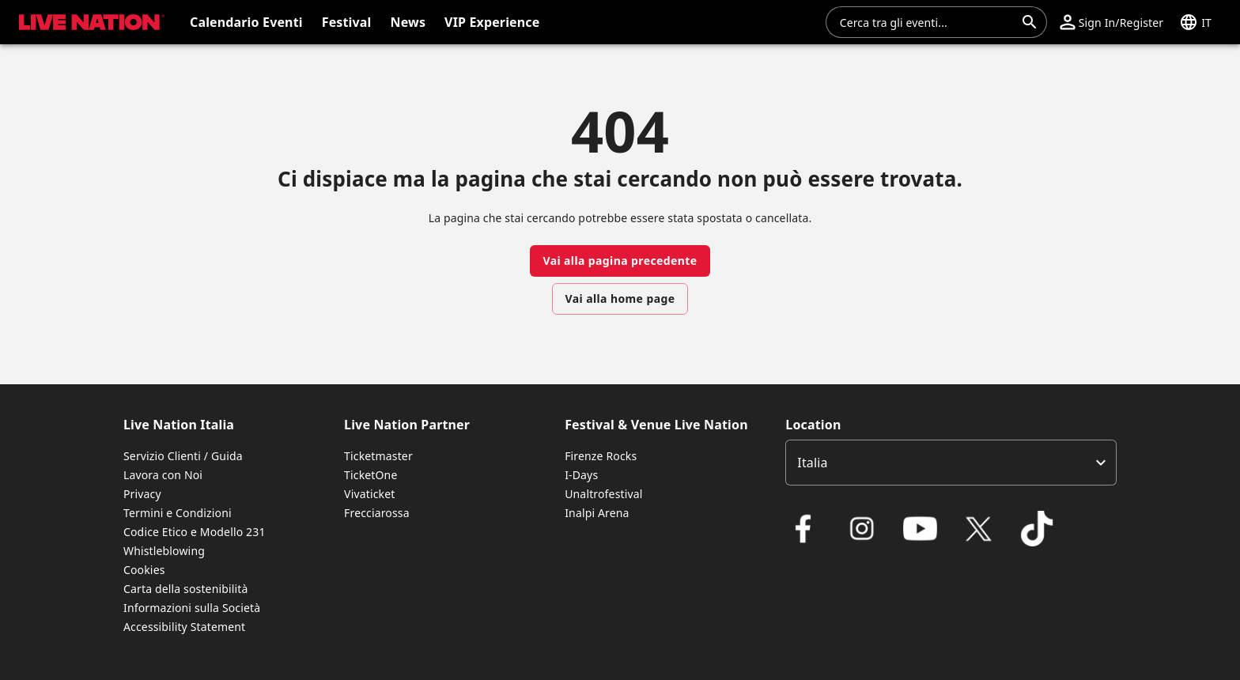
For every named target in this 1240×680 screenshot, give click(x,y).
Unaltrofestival (603, 493)
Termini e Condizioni (177, 512)
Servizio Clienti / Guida (183, 455)
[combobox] (927, 22)
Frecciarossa (377, 512)
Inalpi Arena (597, 512)
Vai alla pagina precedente (619, 260)
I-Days (581, 474)
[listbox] (951, 462)
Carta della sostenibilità (185, 588)
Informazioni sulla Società (191, 607)
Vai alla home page (620, 298)
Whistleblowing (164, 550)
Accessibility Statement (184, 626)
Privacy (142, 493)
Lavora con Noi (162, 474)
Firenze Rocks (601, 455)
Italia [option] (812, 462)
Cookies (144, 569)
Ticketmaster (378, 455)
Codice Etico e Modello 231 (194, 531)
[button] (88, 22)
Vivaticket (369, 493)
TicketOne (370, 474)
